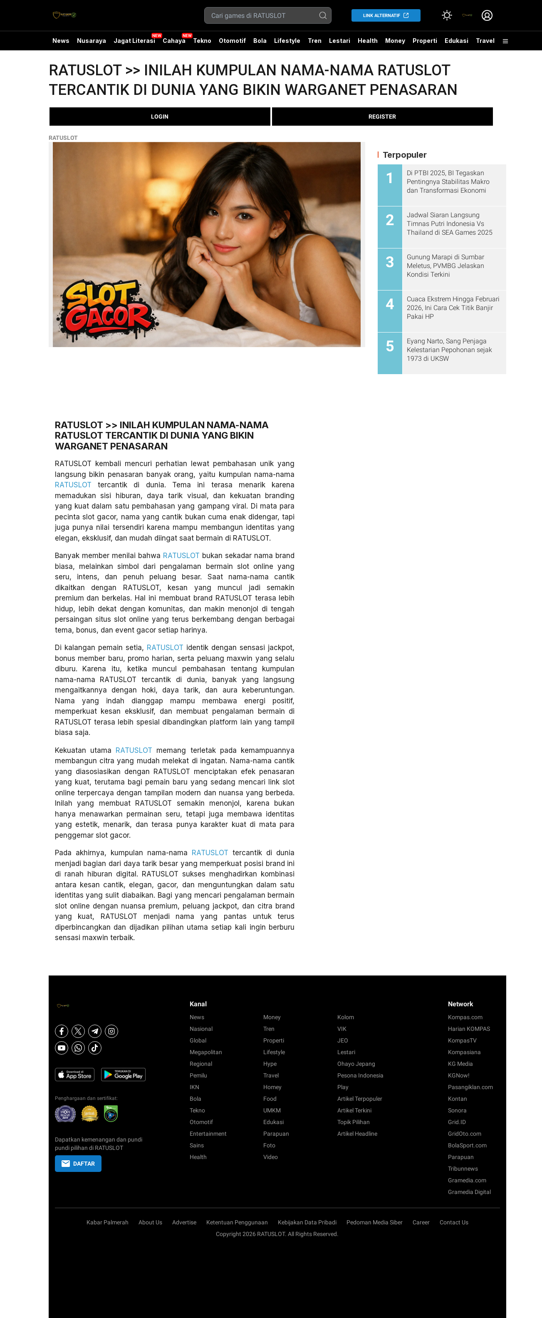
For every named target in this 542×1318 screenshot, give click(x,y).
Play (343, 1087)
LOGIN (159, 116)
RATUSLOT (63, 137)
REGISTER (382, 116)
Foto (269, 1145)
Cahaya (174, 40)
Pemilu (198, 1075)
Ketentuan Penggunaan (237, 1222)
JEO (342, 1040)
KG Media (460, 1063)
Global (198, 1040)
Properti (425, 40)
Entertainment (208, 1133)
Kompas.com (465, 1017)
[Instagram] (111, 1031)
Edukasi (456, 40)
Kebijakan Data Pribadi (307, 1222)
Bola (260, 40)
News (60, 40)
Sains (197, 1145)
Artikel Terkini (354, 1110)
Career (421, 1222)
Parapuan (276, 1133)
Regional (201, 1063)
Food (270, 1098)
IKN (194, 1087)
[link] (467, 15)
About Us (150, 1222)
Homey (272, 1087)
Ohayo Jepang (356, 1063)
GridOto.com (464, 1133)
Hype (270, 1063)
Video (270, 1157)
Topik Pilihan (353, 1122)
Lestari (339, 43)
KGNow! (459, 1075)
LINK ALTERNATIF (381, 15)
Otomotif (232, 40)
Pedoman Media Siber (374, 1222)
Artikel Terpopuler (359, 1098)
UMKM (272, 1110)
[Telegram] (94, 1031)
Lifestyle (287, 40)
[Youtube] (61, 1048)
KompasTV (462, 1040)
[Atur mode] (447, 15)
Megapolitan (206, 1052)
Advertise (184, 1222)
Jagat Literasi (134, 40)
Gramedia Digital (469, 1192)
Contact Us (454, 1222)
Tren (315, 40)
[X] (78, 1031)
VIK (341, 1028)
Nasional (201, 1028)
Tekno (202, 40)
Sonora (457, 1110)
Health (368, 40)
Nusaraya (91, 40)
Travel (485, 40)
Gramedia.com (467, 1180)
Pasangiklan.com (470, 1087)
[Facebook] (61, 1031)
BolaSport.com (467, 1145)
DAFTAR (78, 1163)
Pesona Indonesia (360, 1075)
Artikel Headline (357, 1133)
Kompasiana (464, 1052)
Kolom (345, 1017)
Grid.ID (457, 1122)
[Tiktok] (94, 1048)
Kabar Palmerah (108, 1222)
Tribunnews (463, 1168)
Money (395, 40)
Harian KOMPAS (469, 1028)
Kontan (457, 1098)
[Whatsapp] (78, 1048)
